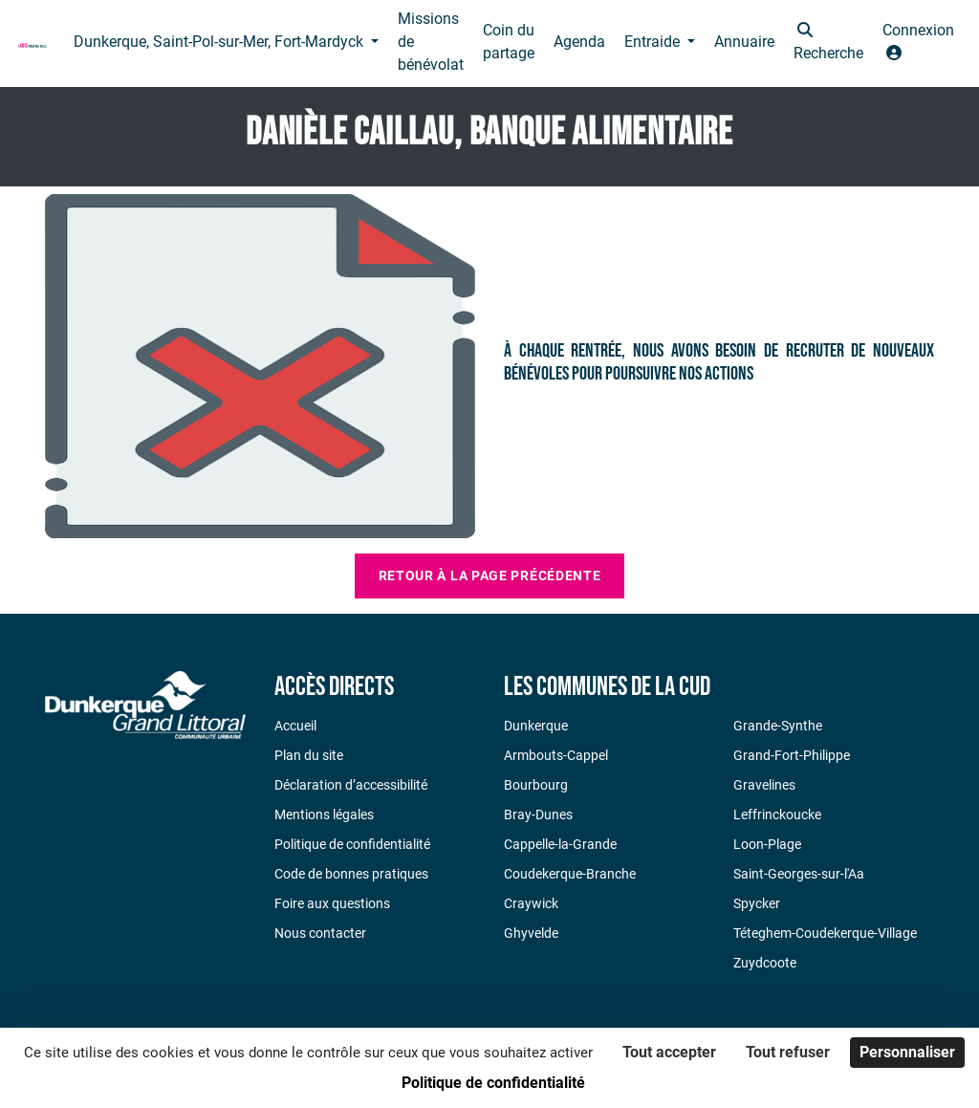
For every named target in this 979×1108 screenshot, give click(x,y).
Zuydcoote (764, 962)
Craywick (531, 903)
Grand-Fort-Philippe (791, 755)
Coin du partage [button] (508, 41)
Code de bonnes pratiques (351, 873)
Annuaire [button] (744, 42)
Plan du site (308, 755)
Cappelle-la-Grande (560, 844)
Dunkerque (536, 725)
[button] (828, 43)
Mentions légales (324, 814)
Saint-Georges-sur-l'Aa (798, 873)
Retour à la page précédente (490, 575)
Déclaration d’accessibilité (350, 785)
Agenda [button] (579, 42)
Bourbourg (536, 785)
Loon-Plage (767, 844)
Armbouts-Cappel (556, 755)
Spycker (756, 903)
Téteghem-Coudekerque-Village (825, 933)
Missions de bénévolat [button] (431, 42)
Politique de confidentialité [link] (493, 1083)
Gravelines (764, 785)
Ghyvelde (531, 933)
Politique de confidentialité (352, 844)
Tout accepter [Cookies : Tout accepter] (669, 1052)
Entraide (654, 42)
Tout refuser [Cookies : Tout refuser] (788, 1052)
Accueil (295, 725)
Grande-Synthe (777, 725)
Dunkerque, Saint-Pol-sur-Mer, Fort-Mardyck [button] (220, 42)
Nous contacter (320, 933)
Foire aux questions (332, 903)
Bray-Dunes (538, 814)
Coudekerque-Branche (570, 873)
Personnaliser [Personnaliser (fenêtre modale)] (907, 1052)
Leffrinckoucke (777, 814)
